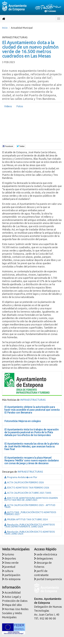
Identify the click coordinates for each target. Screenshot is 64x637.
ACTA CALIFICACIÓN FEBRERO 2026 (24, 482)
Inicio (5, 27)
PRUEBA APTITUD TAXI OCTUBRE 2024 (26, 519)
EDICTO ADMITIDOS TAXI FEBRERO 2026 (26, 487)
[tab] (8, 106)
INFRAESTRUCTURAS (33, 399)
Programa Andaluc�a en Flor (20, 477)
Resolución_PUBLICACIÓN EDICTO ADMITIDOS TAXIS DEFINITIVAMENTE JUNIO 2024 (29, 525)
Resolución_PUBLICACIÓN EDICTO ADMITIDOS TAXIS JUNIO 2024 (29, 532)
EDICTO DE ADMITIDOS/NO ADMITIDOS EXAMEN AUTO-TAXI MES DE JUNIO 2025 (31, 499)
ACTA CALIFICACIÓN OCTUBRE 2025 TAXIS (27, 493)
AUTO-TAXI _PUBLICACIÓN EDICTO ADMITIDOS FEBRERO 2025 (30, 513)
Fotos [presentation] (19, 106)
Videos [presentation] (8, 106)
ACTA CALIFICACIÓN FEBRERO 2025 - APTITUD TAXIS (29, 506)
